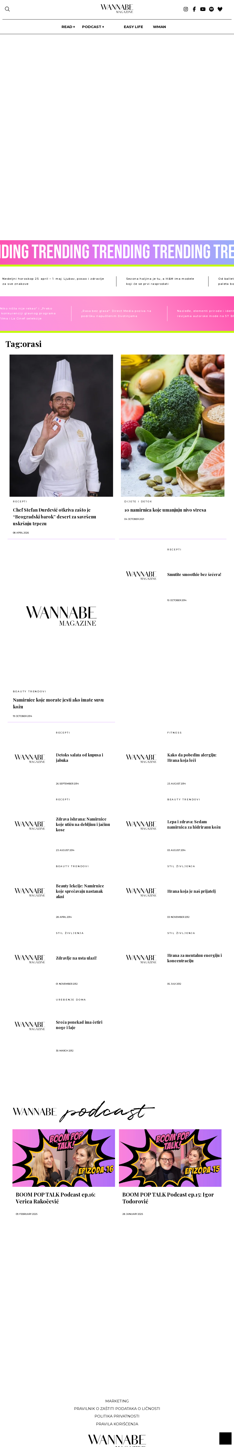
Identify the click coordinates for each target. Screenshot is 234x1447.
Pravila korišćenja (117, 1424)
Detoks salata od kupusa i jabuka (79, 757)
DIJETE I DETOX (138, 501)
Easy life (133, 26)
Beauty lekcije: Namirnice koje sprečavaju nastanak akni (80, 891)
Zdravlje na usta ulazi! (76, 958)
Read (67, 26)
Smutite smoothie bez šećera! (194, 574)
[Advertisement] (42, 1358)
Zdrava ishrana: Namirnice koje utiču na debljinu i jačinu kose (83, 824)
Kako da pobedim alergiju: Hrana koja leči (191, 757)
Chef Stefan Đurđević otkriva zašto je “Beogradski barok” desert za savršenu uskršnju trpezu (54, 516)
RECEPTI (20, 501)
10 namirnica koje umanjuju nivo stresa (165, 510)
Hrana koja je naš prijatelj (191, 891)
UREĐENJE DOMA (71, 1000)
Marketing (117, 1401)
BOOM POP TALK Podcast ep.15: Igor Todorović (168, 1198)
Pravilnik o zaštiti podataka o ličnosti (117, 1408)
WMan (159, 26)
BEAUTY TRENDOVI (29, 691)
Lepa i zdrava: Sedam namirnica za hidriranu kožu (194, 824)
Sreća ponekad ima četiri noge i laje (79, 1025)
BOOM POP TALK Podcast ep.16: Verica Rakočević (56, 1198)
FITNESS (174, 733)
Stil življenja (181, 866)
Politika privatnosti (117, 1416)
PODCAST (91, 26)
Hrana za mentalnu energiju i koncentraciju (194, 958)
